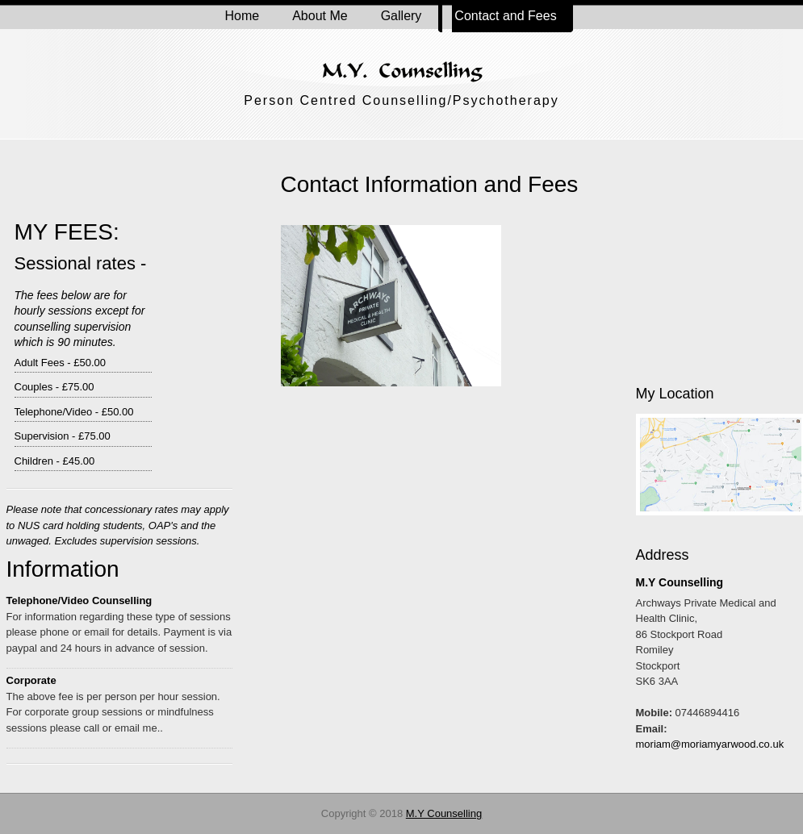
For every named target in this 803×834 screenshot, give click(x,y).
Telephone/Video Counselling (79, 600)
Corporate (31, 680)
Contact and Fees (499, 16)
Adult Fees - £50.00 (60, 363)
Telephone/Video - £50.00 (74, 412)
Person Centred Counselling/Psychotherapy (401, 100)
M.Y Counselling (444, 813)
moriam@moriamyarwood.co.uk (710, 744)
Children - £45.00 (55, 461)
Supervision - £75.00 (63, 436)
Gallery (401, 16)
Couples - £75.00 (54, 387)
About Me (319, 16)
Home (242, 16)
